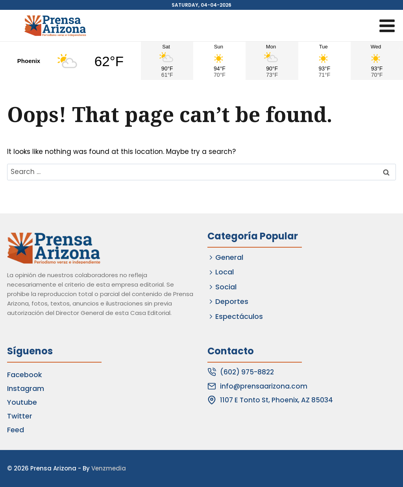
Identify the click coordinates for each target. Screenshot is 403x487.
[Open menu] (387, 26)
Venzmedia (108, 468)
